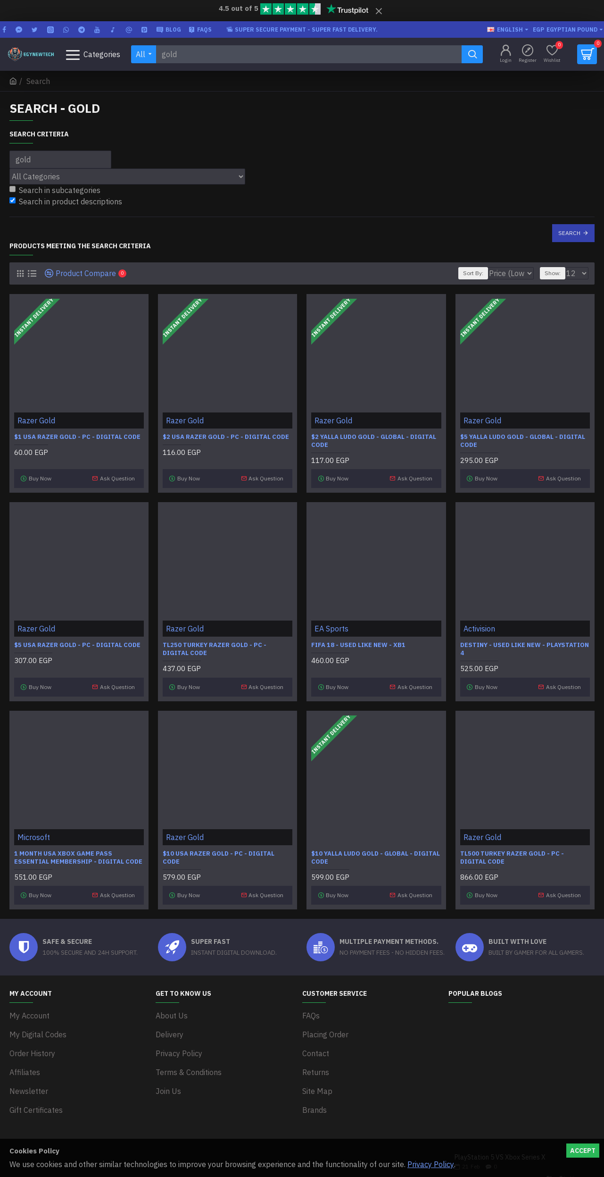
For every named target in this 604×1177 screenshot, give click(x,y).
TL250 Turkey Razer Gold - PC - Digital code (214, 644)
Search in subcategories (54, 190)
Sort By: (468, 273)
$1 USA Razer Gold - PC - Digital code (77, 437)
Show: (557, 273)
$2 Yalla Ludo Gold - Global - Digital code (373, 441)
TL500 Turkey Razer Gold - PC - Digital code (512, 846)
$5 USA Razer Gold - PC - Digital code (77, 640)
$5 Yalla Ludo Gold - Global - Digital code (522, 441)
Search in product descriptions (65, 201)
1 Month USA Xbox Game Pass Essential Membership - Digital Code (78, 846)
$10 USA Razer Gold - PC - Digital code (218, 846)
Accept (583, 1150)
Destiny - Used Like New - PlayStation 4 (524, 644)
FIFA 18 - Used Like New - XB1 (358, 640)
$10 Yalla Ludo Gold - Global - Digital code (375, 846)
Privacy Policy (430, 1164)
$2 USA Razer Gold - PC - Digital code (226, 437)
